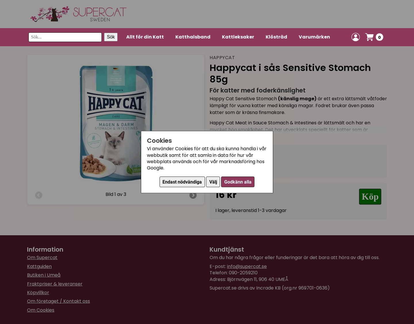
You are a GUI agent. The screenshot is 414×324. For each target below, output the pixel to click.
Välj (213, 181)
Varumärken (314, 37)
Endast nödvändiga (182, 181)
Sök (111, 36)
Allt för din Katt (145, 37)
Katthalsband (192, 37)
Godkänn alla (238, 181)
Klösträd (276, 37)
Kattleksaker (238, 37)
